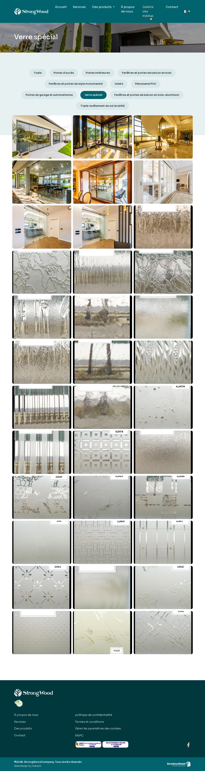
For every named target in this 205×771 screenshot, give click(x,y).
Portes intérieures (98, 72)
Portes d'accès (64, 72)
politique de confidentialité (93, 715)
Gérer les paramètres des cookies (98, 728)
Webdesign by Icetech (27, 766)
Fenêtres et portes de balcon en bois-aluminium (146, 95)
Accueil (61, 7)
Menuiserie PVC (145, 83)
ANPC (79, 735)
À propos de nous (127, 9)
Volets (119, 83)
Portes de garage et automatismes (49, 95)
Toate (38, 72)
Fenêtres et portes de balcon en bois (146, 72)
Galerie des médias (147, 11)
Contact (172, 7)
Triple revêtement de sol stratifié (102, 106)
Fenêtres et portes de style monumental (76, 83)
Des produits (23, 728)
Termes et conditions (89, 721)
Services (79, 7)
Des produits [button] (102, 7)
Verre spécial (93, 95)
